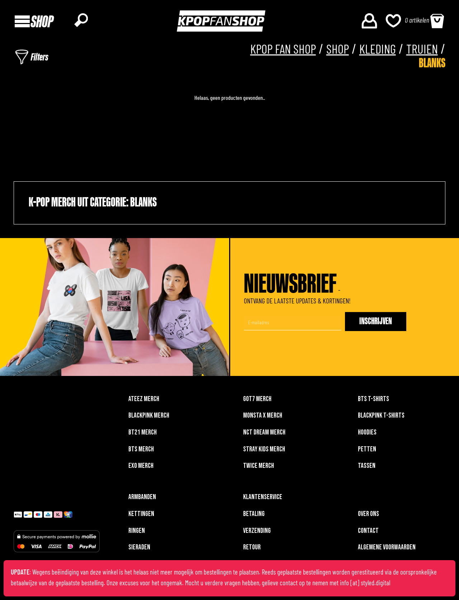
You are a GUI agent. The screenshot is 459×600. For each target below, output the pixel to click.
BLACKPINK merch (148, 417)
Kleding (374, 50)
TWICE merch (258, 468)
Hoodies (367, 434)
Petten (367, 451)
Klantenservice (262, 499)
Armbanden (142, 499)
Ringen (136, 533)
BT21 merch (142, 434)
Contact (368, 533)
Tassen (366, 468)
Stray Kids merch (264, 451)
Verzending (257, 533)
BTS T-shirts (373, 401)
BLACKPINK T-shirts (381, 417)
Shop (332, 50)
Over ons (368, 516)
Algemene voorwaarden (387, 549)
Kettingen (141, 516)
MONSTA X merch (262, 417)
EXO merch (140, 468)
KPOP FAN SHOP (273, 50)
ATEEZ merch (143, 401)
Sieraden (139, 549)
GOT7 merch (257, 401)
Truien (421, 50)
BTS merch (141, 451)
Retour (252, 549)
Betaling (254, 516)
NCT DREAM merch (264, 434)
